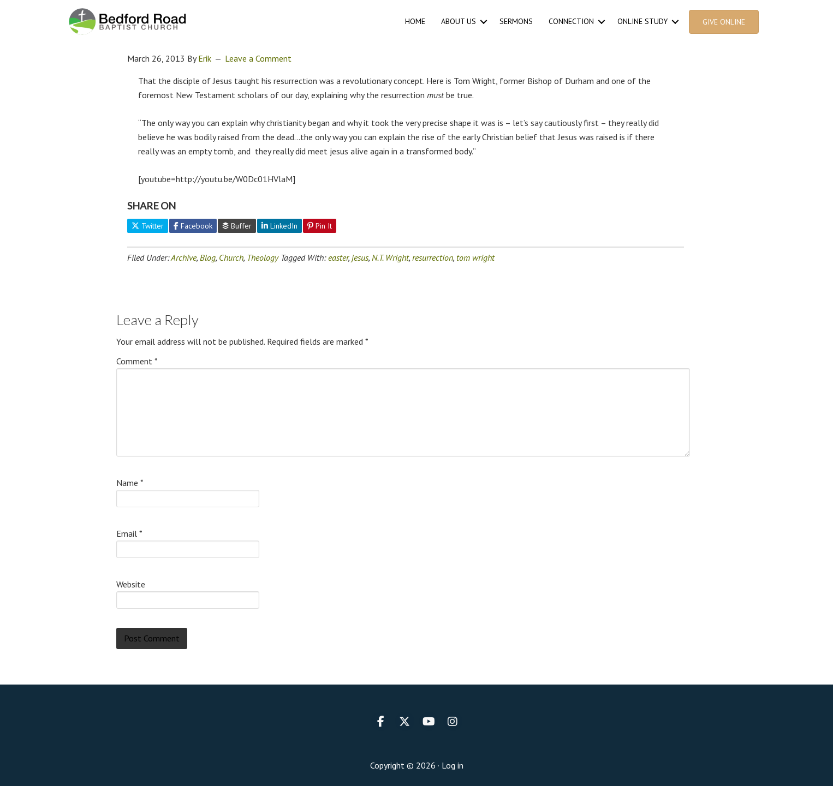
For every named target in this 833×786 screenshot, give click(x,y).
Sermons (516, 21)
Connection (571, 21)
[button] (483, 21)
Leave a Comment (258, 58)
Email (129, 533)
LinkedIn (279, 226)
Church (231, 257)
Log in (452, 765)
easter (338, 257)
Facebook (193, 226)
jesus (360, 257)
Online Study (642, 21)
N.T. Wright (390, 257)
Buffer (237, 226)
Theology (262, 257)
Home (415, 21)
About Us (458, 21)
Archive (184, 257)
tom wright (475, 257)
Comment (137, 361)
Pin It (319, 226)
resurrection (432, 257)
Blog (208, 257)
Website (130, 584)
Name (130, 482)
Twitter (148, 226)
